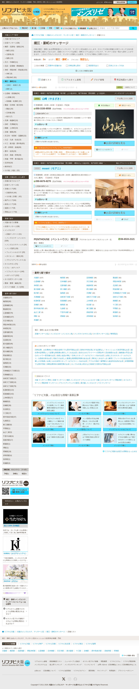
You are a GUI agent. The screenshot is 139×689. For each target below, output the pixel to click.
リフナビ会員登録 (64, 670)
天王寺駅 (89, 281)
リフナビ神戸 (38, 644)
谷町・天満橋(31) (10, 124)
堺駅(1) (6, 448)
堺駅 (35, 316)
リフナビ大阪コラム (69, 28)
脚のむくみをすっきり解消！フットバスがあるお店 (111, 358)
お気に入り (92, 28)
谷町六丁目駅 (91, 297)
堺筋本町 (24, 28)
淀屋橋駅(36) (8, 305)
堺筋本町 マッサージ (49, 383)
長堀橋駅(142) (8, 394)
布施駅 (36, 320)
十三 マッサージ (104, 383)
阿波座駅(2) (7, 355)
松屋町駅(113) (8, 390)
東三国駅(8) (7, 425)
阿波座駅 (116, 289)
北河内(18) (8, 163)
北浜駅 (115, 285)
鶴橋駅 (115, 301)
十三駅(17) (7, 413)
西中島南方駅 (39, 308)
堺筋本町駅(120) (9, 325)
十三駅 (115, 305)
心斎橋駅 (37, 281)
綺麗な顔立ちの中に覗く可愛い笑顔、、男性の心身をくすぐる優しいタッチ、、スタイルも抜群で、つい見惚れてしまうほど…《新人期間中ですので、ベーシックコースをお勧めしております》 (62, 153)
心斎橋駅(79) (8, 313)
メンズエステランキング (73, 664)
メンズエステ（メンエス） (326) (16, 239)
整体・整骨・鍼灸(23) (12, 283)
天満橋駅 (37, 297)
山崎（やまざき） (48, 98)
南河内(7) (7, 167)
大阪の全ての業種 (10, 222)
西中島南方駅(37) (9, 417)
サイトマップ (102, 670)
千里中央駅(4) (8, 436)
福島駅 (62, 293)
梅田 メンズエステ (73, 380)
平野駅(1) (6, 428)
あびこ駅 (37, 312)
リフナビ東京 (78, 644)
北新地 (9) (9, 54)
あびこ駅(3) (7, 432)
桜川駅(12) (7, 359)
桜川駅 (36, 293)
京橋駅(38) (7, 405)
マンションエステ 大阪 (90, 380)
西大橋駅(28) (8, 351)
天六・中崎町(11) (10, 62)
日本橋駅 (63, 281)
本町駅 (36, 285)
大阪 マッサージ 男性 (43, 380)
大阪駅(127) (7, 298)
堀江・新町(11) (9, 81)
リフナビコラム (115, 661)
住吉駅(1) (6, 409)
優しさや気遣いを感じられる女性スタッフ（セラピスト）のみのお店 (61, 361)
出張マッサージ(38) (11, 43)
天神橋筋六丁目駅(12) (11, 371)
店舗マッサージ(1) (42, 334)
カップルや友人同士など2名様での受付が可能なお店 (91, 364)
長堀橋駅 (63, 301)
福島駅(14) (7, 363)
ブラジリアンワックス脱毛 (69, 383)
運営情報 (91, 670)
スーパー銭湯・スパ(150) (13, 287)
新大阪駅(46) (8, 344)
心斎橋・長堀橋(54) (11, 93)
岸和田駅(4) (7, 455)
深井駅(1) (6, 459)
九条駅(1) (6, 421)
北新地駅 (63, 285)
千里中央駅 (64, 312)
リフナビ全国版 (9, 644)
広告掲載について (49, 670)
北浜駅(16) (7, 340)
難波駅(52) (7, 309)
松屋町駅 (37, 301)
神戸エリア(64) (9, 200)
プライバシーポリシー (126, 670)
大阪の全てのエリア (11, 39)
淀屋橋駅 (89, 278)
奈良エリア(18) (9, 204)
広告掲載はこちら (115, 664)
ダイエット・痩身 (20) (14, 256)
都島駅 (62, 305)
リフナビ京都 (50, 644)
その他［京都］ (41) (13, 196)
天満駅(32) (7, 367)
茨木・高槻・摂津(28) (12, 155)
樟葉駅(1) (6, 444)
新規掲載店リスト (56, 661)
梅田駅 (62, 278)
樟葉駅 (115, 312)
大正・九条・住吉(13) (12, 140)
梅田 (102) (9, 51)
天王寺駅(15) (8, 321)
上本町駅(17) (8, 398)
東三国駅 (89, 308)
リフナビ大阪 (25, 644)
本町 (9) (8, 74)
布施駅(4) (6, 463)
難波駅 (115, 278)
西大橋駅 (89, 289)
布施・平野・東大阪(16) (13, 159)
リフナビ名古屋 (64, 644)
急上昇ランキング (56, 664)
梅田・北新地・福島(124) (13, 47)
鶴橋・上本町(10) (10, 128)
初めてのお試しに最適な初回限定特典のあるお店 (71, 358)
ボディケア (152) (12, 275)
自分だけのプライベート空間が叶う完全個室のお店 (98, 353)
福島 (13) (9, 58)
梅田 (56, 28)
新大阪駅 (37, 289)
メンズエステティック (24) (16, 245)
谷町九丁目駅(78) (9, 386)
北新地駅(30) (8, 332)
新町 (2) (8, 89)
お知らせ (38, 670)
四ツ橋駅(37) (8, 348)
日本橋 (42, 28)
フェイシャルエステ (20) (15, 252)
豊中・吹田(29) (9, 151)
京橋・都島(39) (9, 132)
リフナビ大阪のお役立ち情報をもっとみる (120, 451)
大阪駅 (36, 278)
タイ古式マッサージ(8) (12, 279)
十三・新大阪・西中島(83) (14, 143)
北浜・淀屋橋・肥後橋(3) (13, 66)
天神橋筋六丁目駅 (119, 293)
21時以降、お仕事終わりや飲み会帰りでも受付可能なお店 (57, 350)
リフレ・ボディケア (11, 268)
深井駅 (115, 316)
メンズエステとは (41, 664)
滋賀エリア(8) (9, 208)
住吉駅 (89, 305)
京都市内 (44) (11, 193)
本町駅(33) (7, 328)
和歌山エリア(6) (10, 212)
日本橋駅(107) (8, 317)
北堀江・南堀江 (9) (13, 85)
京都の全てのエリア (11, 181)
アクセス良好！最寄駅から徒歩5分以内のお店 (106, 361)
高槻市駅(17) (8, 440)
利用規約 (112, 670)
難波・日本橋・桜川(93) (13, 105)
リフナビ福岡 (91, 644)
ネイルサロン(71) (10, 264)
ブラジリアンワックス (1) (15, 260)
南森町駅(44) (8, 336)
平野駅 (115, 308)
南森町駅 (89, 285)
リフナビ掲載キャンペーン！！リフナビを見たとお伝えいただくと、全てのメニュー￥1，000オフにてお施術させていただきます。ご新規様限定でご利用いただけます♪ (62, 228)
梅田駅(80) (7, 301)
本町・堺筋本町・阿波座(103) (15, 70)
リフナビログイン (79, 670)
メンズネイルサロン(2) (83, 334)
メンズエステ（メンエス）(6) (61, 334)
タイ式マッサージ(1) (101, 334)
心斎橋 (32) (10, 97)
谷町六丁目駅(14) (9, 382)
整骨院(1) (114, 334)
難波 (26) (9, 109)
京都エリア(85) (9, 189)
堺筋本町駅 (117, 281)
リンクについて (89, 664)
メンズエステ (9, 230)
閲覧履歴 (82, 28)
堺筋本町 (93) (11, 77)
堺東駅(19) (7, 451)
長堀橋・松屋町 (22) (13, 101)
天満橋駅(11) (8, 375)
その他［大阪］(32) (11, 170)
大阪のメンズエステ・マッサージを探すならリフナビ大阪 (71, 685)
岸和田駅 (89, 316)
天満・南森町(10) (10, 120)
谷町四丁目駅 (65, 297)
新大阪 (33, 28)
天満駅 (89, 293)
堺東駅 (62, 316)
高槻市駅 (89, 312)
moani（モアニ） (48, 168)
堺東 (49, 28)
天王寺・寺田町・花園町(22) (14, 136)
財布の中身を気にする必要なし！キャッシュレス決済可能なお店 (104, 350)
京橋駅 (36, 305)
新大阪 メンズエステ (88, 383)
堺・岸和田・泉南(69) (12, 147)
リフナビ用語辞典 (129, 661)
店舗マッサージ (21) (13, 234)
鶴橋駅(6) (6, 401)
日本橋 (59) (10, 113)
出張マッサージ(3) (11, 185)
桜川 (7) (8, 116)
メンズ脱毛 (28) (11, 248)
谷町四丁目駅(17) (9, 378)
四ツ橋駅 (63, 289)
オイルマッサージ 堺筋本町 (111, 380)
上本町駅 (89, 301)
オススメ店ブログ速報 (90, 661)
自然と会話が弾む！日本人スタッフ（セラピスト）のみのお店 (80, 356)
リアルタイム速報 (41, 661)
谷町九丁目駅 (118, 297)
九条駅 (62, 308)
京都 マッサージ (59, 380)
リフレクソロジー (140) (14, 271)
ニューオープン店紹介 (72, 661)
